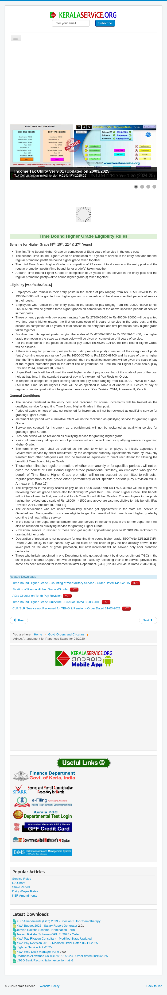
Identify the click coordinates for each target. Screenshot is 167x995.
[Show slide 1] (136, 187)
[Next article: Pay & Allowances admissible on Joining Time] (148, 620)
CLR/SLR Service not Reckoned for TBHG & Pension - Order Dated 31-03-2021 (66, 608)
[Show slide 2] (142, 187)
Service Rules (21, 878)
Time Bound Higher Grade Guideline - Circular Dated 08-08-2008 (56, 602)
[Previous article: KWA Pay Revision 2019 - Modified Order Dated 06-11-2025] (19, 620)
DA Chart (18, 883)
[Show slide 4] (154, 187)
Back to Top (154, 986)
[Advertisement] (83, 82)
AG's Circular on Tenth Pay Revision (37, 595)
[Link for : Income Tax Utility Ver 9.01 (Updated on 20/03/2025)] (83, 152)
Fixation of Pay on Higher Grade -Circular (40, 589)
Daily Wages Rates (25, 891)
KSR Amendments (24, 895)
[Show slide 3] (148, 187)
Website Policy (49, 986)
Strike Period (21, 887)
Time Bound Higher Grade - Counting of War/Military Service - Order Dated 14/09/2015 (71, 583)
